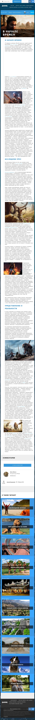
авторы (14, 433)
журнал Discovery (4, 703)
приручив (22, 104)
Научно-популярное (17, 12)
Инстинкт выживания (9, 172)
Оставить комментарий (17, 465)
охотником (23, 88)
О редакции (6, 716)
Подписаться (17, 1)
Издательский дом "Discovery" (4, 6)
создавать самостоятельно (11, 227)
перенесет (7, 45)
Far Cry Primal (14, 44)
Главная (10, 12)
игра (24, 382)
